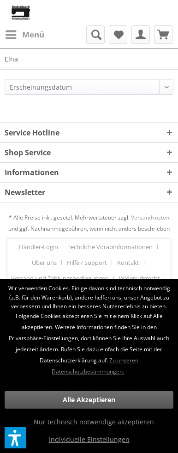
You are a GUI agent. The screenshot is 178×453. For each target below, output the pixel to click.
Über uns (44, 262)
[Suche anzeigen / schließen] (95, 34)
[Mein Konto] (140, 34)
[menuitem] (24, 34)
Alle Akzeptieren (89, 399)
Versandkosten (150, 217)
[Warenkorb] (163, 34)
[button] (15, 437)
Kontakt (128, 262)
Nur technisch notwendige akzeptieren (94, 421)
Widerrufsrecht (139, 278)
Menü (25, 33)
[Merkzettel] (118, 34)
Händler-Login (38, 247)
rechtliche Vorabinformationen (110, 247)
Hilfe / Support (87, 262)
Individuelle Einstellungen (89, 439)
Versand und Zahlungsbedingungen (60, 278)
